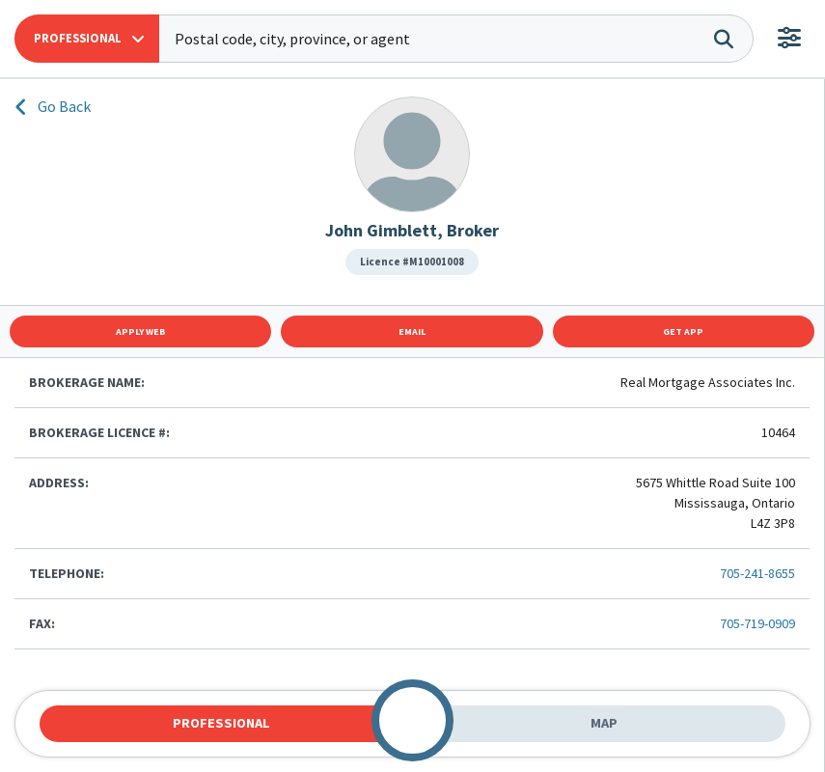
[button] (86, 38)
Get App (683, 331)
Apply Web (141, 331)
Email (412, 331)
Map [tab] (604, 722)
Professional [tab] (221, 722)
